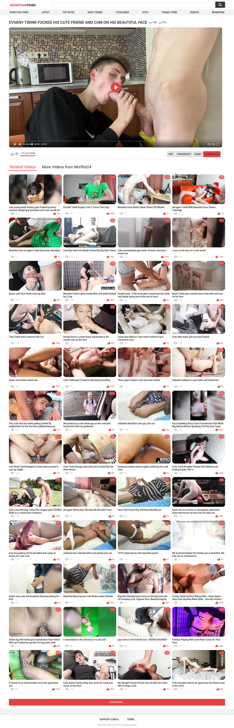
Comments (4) (212, 154)
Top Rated (69, 12)
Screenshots (184, 154)
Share (198, 154)
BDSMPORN (218, 12)
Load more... (117, 702)
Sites (145, 12)
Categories (122, 12)
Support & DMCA (109, 719)
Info (171, 154)
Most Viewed (95, 12)
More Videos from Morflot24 (66, 167)
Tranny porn (169, 12)
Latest (45, 12)
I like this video (12, 154)
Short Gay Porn (19, 12)
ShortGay (23, 5)
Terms (130, 719)
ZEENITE (194, 12)
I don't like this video (16, 154)
